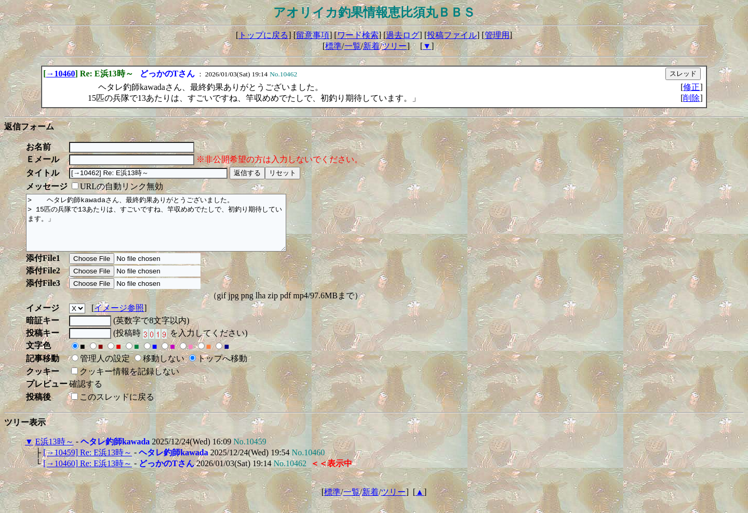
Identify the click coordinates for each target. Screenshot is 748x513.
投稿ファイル (452, 35)
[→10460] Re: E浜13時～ (87, 474)
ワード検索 (358, 35)
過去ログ (402, 35)
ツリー (394, 46)
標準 (333, 46)
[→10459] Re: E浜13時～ (87, 463)
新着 (371, 46)
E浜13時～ (54, 452)
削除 (691, 98)
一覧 (352, 46)
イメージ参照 (119, 318)
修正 (691, 87)
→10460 (60, 73)
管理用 (497, 35)
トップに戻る (263, 35)
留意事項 (312, 35)
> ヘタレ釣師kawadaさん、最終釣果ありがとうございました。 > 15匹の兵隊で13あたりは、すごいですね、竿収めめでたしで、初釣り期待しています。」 (171, 228)
